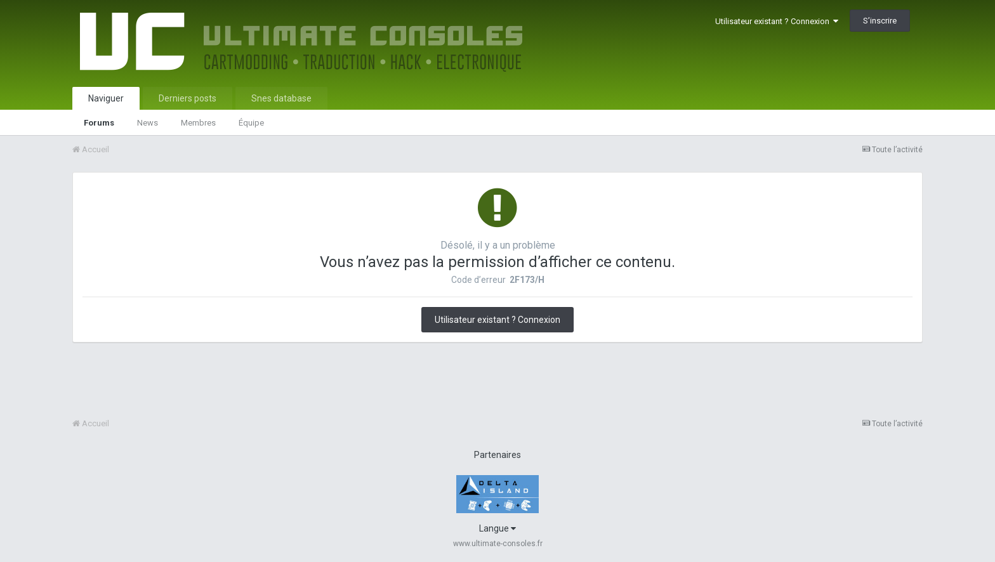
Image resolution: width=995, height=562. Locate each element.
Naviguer (106, 98)
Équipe (251, 122)
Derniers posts (187, 98)
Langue (497, 528)
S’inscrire (880, 20)
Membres (198, 122)
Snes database (281, 98)
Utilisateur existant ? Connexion (776, 21)
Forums (99, 122)
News (147, 122)
